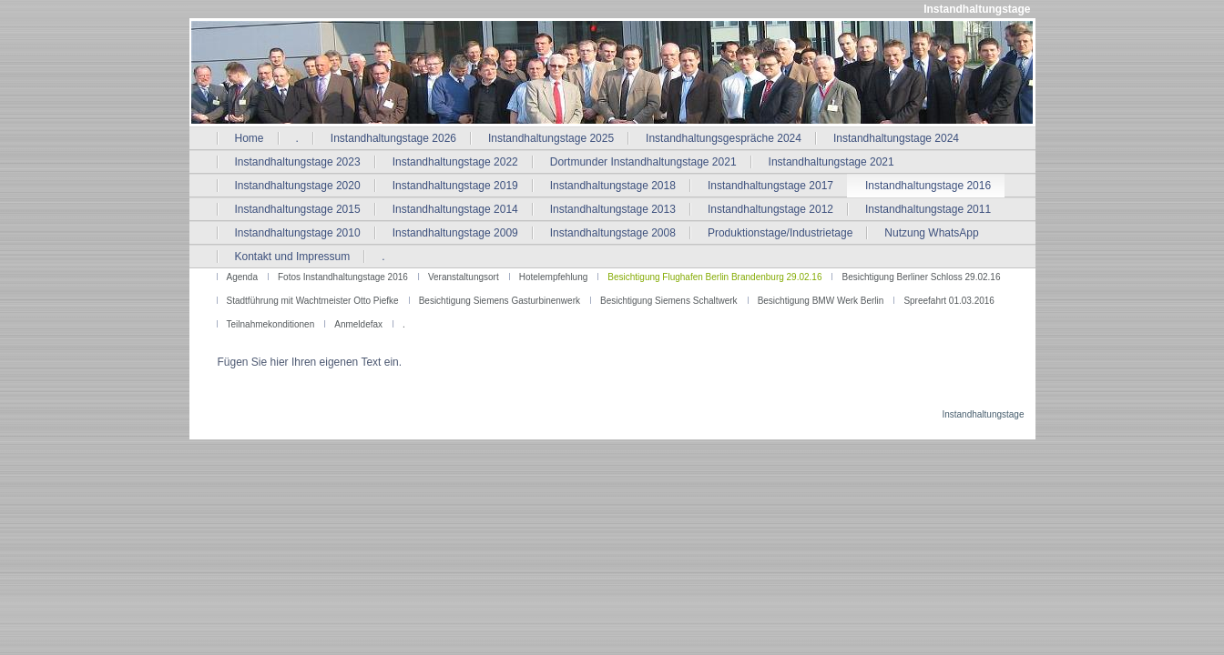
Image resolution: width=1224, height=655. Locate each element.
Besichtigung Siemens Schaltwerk (669, 301)
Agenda (242, 277)
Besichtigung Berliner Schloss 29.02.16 (921, 277)
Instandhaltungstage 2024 (896, 138)
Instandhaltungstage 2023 (298, 162)
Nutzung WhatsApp (931, 233)
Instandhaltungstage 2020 (298, 185)
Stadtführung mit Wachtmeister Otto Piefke (313, 301)
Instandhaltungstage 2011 (928, 209)
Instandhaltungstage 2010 (298, 233)
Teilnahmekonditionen (271, 324)
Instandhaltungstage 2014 (455, 209)
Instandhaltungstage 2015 (298, 209)
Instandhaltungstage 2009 (455, 233)
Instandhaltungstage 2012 (770, 209)
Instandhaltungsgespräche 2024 (723, 138)
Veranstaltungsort (463, 277)
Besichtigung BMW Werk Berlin (821, 301)
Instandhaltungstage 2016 (928, 185)
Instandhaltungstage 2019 (455, 185)
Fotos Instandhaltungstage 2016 (343, 277)
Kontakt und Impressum (293, 256)
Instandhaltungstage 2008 (613, 233)
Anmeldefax (358, 324)
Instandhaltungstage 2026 (393, 138)
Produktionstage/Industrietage (780, 233)
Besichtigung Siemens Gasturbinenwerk (499, 301)
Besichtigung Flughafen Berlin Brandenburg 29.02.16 (714, 277)
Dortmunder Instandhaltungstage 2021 (643, 162)
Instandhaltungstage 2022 (455, 162)
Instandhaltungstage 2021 (831, 162)
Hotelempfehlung (553, 277)
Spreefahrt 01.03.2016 (948, 301)
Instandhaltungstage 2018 (613, 185)
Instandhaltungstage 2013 (613, 209)
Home (249, 138)
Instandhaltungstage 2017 (770, 185)
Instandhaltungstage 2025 (551, 138)
